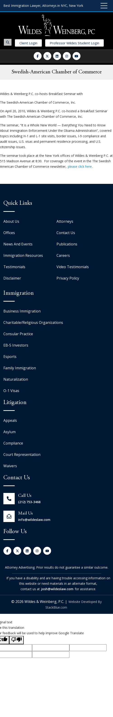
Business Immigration (22, 311)
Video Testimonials (72, 266)
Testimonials (14, 266)
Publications (66, 244)
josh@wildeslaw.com (57, 589)
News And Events (18, 244)
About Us (11, 221)
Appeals (10, 420)
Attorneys (64, 221)
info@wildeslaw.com (34, 519)
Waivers (10, 465)
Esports (9, 356)
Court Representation (21, 454)
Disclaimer (12, 278)
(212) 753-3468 (29, 502)
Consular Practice (18, 333)
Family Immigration (19, 367)
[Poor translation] (16, 640)
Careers (63, 255)
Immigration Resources (23, 255)
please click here (80, 166)
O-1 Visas (11, 390)
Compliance (13, 443)
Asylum (9, 431)
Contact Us (65, 232)
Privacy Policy (67, 278)
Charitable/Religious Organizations (33, 322)
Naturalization (15, 379)
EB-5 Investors (15, 345)
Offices (9, 232)
